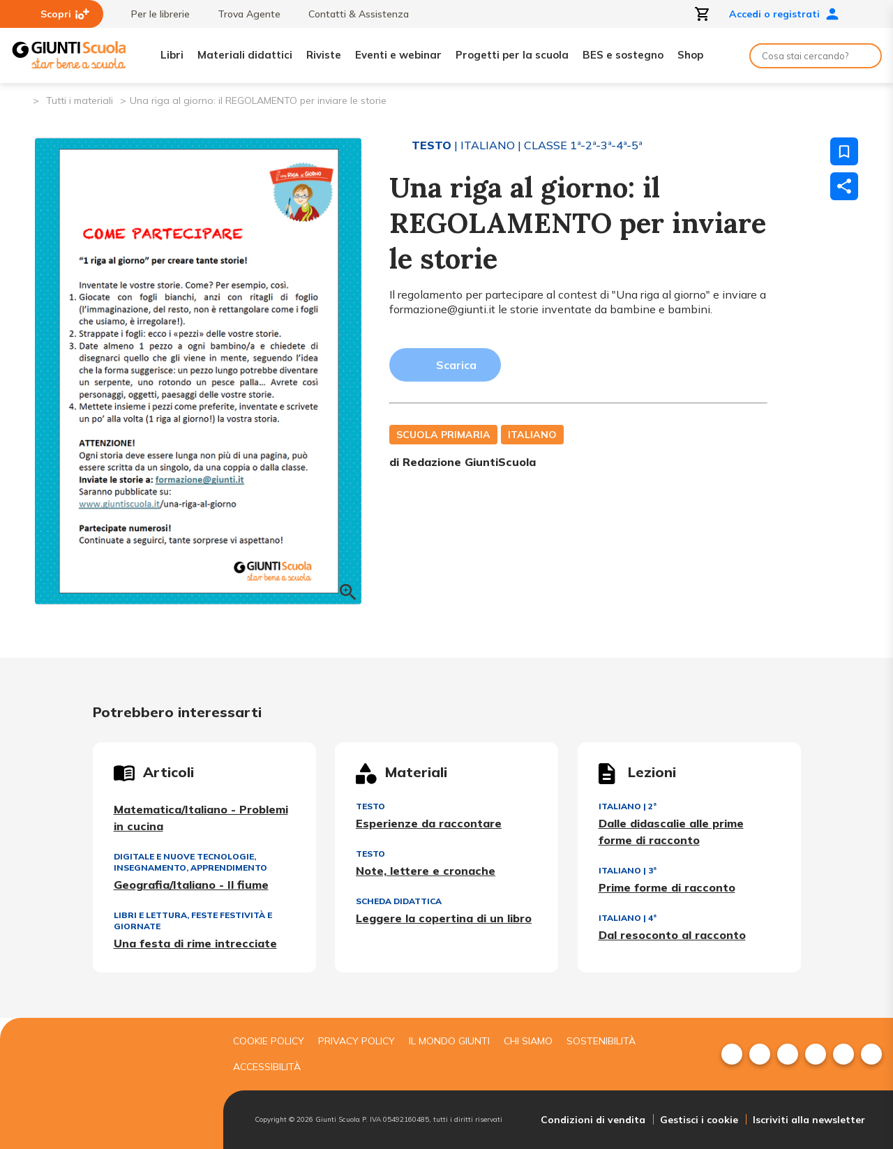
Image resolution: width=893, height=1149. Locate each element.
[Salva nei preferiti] (844, 151)
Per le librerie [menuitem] (153, 14)
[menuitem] (731, 1054)
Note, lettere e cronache (425, 871)
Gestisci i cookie (699, 1119)
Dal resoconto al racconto (672, 935)
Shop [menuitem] (690, 54)
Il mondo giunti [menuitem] (449, 1041)
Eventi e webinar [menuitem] (398, 54)
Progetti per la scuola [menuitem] (512, 54)
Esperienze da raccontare (429, 823)
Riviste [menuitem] (323, 54)
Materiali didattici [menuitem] (244, 54)
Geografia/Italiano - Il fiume (191, 885)
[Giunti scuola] (108, 1083)
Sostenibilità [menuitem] (601, 1041)
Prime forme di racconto (667, 887)
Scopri (64, 14)
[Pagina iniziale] (21, 99)
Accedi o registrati (784, 14)
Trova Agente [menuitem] (242, 14)
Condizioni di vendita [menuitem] (593, 1119)
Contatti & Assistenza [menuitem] (351, 14)
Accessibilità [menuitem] (267, 1066)
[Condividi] (844, 186)
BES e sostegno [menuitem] (623, 54)
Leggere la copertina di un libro (444, 918)
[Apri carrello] (702, 14)
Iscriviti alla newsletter (809, 1119)
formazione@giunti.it (442, 309)
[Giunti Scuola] (69, 55)
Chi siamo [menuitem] (528, 1041)
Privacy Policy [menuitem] (356, 1041)
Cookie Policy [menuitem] (268, 1041)
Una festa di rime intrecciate (195, 943)
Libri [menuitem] (171, 54)
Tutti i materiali (79, 100)
